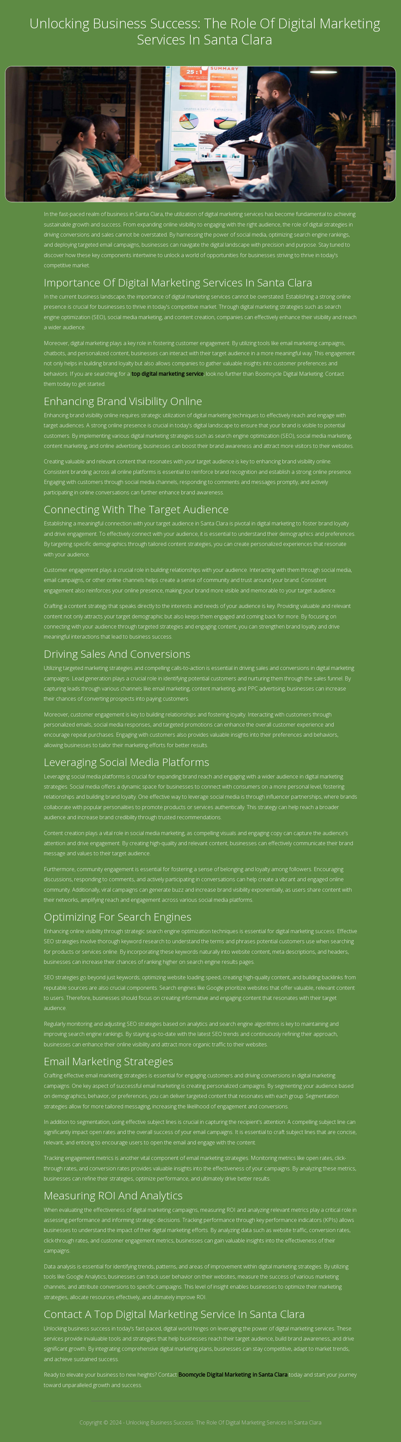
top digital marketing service (167, 373)
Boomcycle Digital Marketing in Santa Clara (232, 1374)
